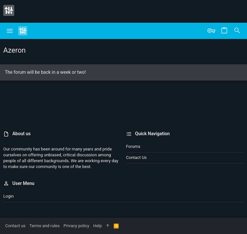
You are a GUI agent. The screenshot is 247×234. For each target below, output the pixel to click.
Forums (133, 146)
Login (8, 196)
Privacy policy (76, 225)
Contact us (136, 157)
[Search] (237, 31)
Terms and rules (45, 225)
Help (97, 225)
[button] (10, 31)
